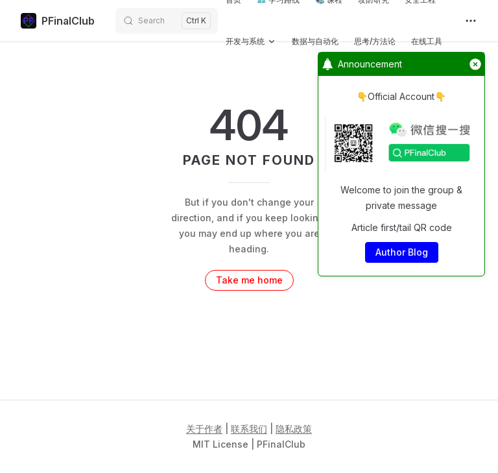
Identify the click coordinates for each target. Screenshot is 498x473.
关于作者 (204, 428)
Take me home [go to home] (249, 279)
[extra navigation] (470, 21)
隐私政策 (294, 428)
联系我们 (249, 428)
